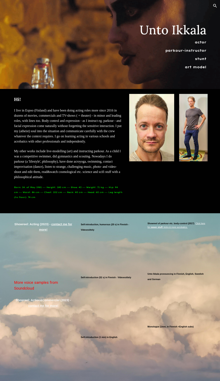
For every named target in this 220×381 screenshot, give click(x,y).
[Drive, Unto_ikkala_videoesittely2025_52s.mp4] (110, 305)
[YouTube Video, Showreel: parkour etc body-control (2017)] (177, 248)
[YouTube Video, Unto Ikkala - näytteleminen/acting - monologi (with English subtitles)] (177, 348)
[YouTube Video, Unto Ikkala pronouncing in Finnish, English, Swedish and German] (177, 301)
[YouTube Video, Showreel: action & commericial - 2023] (43, 332)
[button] (215, 6)
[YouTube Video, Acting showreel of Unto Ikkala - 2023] (43, 256)
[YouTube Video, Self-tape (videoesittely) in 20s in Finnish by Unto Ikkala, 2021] (110, 251)
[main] (168, 44)
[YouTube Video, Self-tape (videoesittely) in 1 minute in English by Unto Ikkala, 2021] (110, 359)
